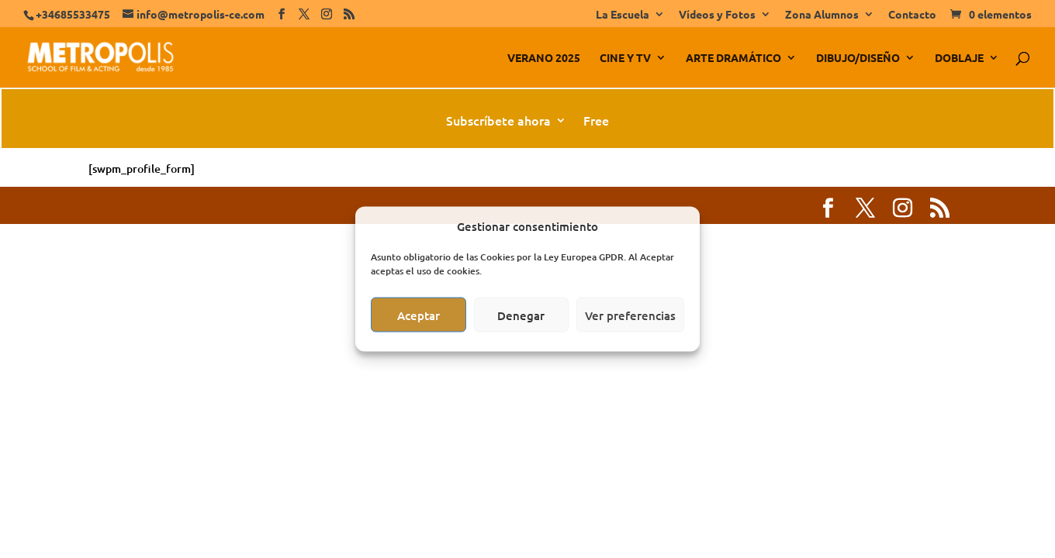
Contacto (912, 15)
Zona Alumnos (822, 15)
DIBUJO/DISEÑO (858, 58)
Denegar (521, 314)
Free (596, 122)
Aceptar (418, 314)
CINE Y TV (625, 58)
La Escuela (622, 15)
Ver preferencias (630, 314)
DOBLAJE (959, 58)
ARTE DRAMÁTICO (733, 58)
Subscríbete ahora (498, 122)
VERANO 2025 (543, 58)
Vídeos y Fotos (717, 15)
